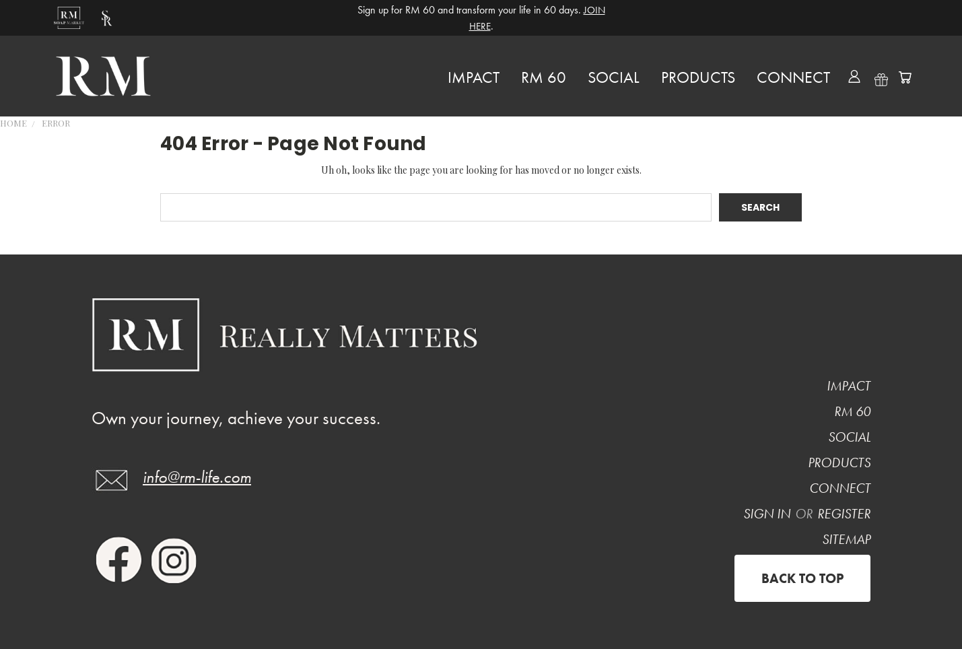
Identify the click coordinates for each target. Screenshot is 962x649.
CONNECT (793, 77)
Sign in (768, 513)
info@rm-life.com (197, 477)
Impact (474, 77)
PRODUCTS (698, 77)
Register (843, 513)
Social (614, 77)
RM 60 (543, 77)
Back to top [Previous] (802, 578)
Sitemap (846, 539)
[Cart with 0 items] (905, 77)
